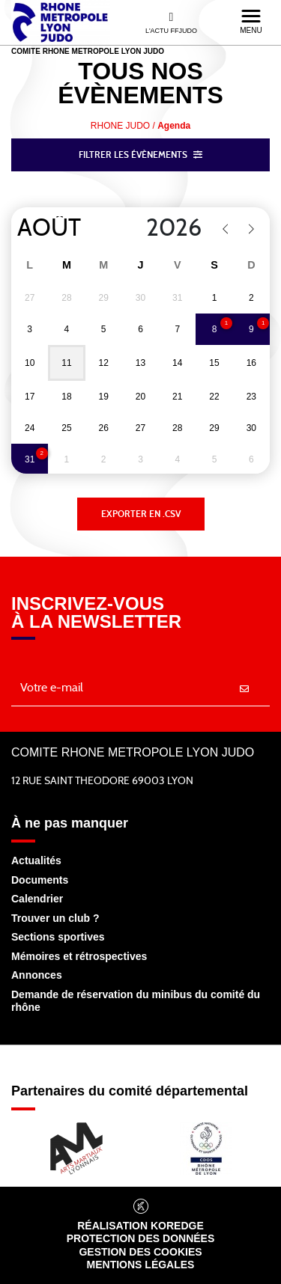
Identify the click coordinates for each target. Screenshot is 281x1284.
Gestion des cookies (140, 1252)
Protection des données (141, 1238)
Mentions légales (141, 1265)
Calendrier (37, 899)
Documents (39, 880)
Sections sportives (58, 937)
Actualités (36, 860)
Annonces (36, 975)
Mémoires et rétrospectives (79, 956)
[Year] (164, 228)
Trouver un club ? (55, 918)
